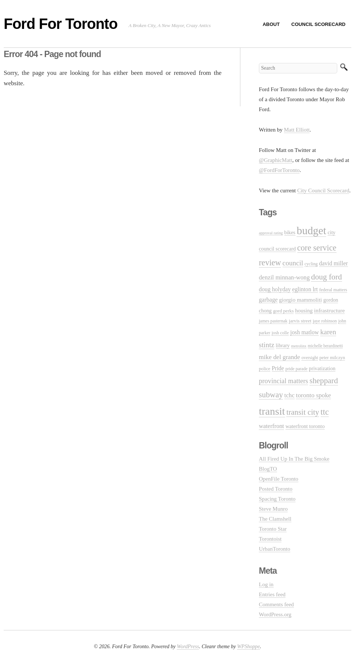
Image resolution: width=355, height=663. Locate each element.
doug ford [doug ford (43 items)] (326, 276)
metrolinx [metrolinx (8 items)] (298, 346)
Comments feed (276, 604)
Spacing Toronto (277, 499)
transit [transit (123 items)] (272, 411)
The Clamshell (275, 519)
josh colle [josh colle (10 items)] (280, 332)
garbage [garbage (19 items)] (268, 299)
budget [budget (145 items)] (311, 230)
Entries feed (272, 594)
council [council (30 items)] (293, 263)
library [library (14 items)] (283, 345)
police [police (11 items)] (264, 368)
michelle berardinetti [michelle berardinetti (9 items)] (325, 346)
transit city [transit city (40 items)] (302, 412)
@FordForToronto (279, 170)
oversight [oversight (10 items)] (309, 357)
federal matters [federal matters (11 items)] (333, 289)
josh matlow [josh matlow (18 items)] (304, 332)
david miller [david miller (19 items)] (333, 263)
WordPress (188, 646)
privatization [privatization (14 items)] (322, 368)
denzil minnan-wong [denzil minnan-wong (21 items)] (284, 277)
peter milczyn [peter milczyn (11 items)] (332, 357)
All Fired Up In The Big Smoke (294, 459)
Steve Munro (273, 509)
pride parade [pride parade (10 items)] (296, 368)
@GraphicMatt (275, 160)
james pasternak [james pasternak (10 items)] (273, 321)
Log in (266, 584)
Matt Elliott (297, 130)
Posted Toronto (276, 489)
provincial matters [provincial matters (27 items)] (283, 381)
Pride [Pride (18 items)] (278, 368)
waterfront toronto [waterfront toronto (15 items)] (305, 426)
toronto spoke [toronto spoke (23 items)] (313, 395)
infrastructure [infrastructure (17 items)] (329, 310)
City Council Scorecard (323, 190)
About (271, 24)
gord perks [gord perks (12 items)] (283, 311)
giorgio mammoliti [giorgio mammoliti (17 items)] (300, 299)
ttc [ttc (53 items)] (325, 412)
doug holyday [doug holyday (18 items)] (275, 289)
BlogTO (268, 469)
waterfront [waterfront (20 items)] (271, 426)
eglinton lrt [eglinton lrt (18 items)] (305, 289)
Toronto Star (273, 529)
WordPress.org (275, 614)
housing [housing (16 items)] (303, 311)
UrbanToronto (274, 549)
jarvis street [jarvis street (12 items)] (300, 321)
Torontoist (270, 539)
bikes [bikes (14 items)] (289, 232)
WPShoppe (248, 646)
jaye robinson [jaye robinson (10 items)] (325, 321)
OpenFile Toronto (278, 479)
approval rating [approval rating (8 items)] (271, 233)
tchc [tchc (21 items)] (289, 395)
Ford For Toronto (61, 24)
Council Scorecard (318, 24)
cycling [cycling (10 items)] (310, 263)
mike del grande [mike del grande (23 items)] (279, 357)
